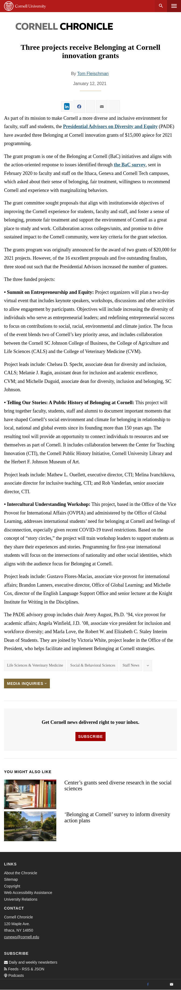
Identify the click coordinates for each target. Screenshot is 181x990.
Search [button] (161, 6)
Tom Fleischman (93, 73)
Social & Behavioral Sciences (92, 665)
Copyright (12, 886)
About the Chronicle (20, 873)
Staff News (131, 665)
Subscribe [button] (90, 736)
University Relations (20, 899)
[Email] (171, 984)
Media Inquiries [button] (27, 683)
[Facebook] (147, 984)
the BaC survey (129, 164)
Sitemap (11, 879)
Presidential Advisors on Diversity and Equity (110, 126)
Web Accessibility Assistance (28, 892)
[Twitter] (159, 984)
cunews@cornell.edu (21, 937)
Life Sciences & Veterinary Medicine (35, 665)
